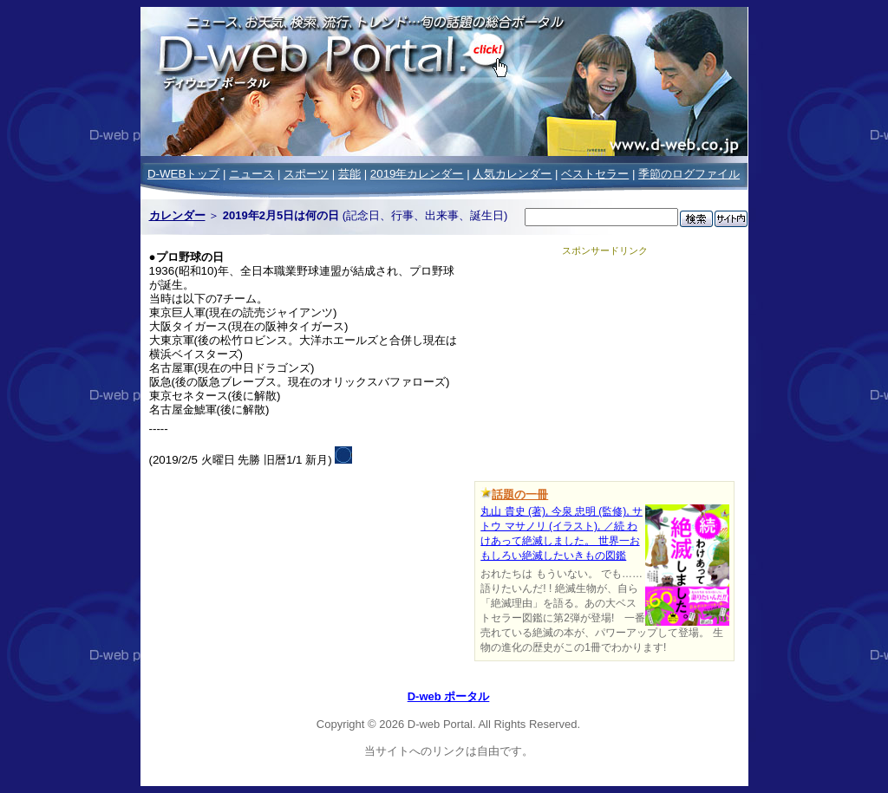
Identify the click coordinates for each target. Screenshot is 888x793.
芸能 (349, 173)
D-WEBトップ (183, 173)
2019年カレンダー (417, 173)
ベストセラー (595, 173)
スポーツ (306, 173)
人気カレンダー (512, 173)
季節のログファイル (689, 173)
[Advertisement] (604, 365)
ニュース (251, 173)
